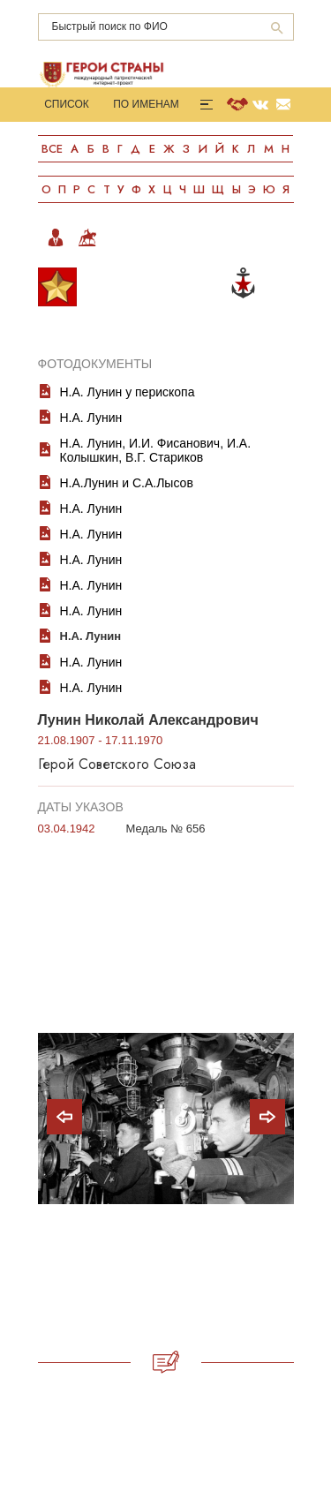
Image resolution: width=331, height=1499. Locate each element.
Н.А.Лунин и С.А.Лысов (126, 483)
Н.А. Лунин (91, 418)
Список (66, 104)
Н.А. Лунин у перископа (127, 392)
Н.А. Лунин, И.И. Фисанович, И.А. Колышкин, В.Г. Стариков (156, 450)
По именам (146, 104)
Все (52, 148)
